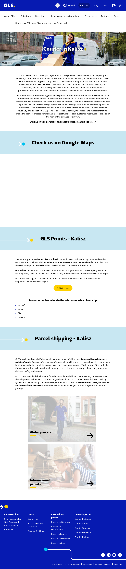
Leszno (21, 317)
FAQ (105, 5)
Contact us (33, 519)
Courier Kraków (82, 537)
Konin (20, 309)
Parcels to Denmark (60, 538)
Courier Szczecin (82, 523)
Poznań (21, 305)
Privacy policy (57, 564)
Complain (9, 529)
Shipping (32, 23)
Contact (31, 514)
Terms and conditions (72, 564)
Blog (96, 5)
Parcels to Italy (58, 543)
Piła (19, 313)
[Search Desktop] (57, 5)
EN (81, 5)
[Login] (117, 5)
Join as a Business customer (36, 525)
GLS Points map (63, 288)
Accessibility (87, 564)
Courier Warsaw (82, 528)
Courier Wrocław (83, 532)
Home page (20, 23)
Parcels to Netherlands (57, 528)
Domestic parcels (46, 23)
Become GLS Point (36, 531)
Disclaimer (118, 564)
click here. (88, 122)
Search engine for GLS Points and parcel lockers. (12, 522)
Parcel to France (59, 534)
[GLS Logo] (9, 5)
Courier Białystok (83, 519)
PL (87, 5)
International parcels (57, 516)
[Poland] (69, 5)
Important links (11, 514)
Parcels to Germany (60, 522)
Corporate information (103, 564)
